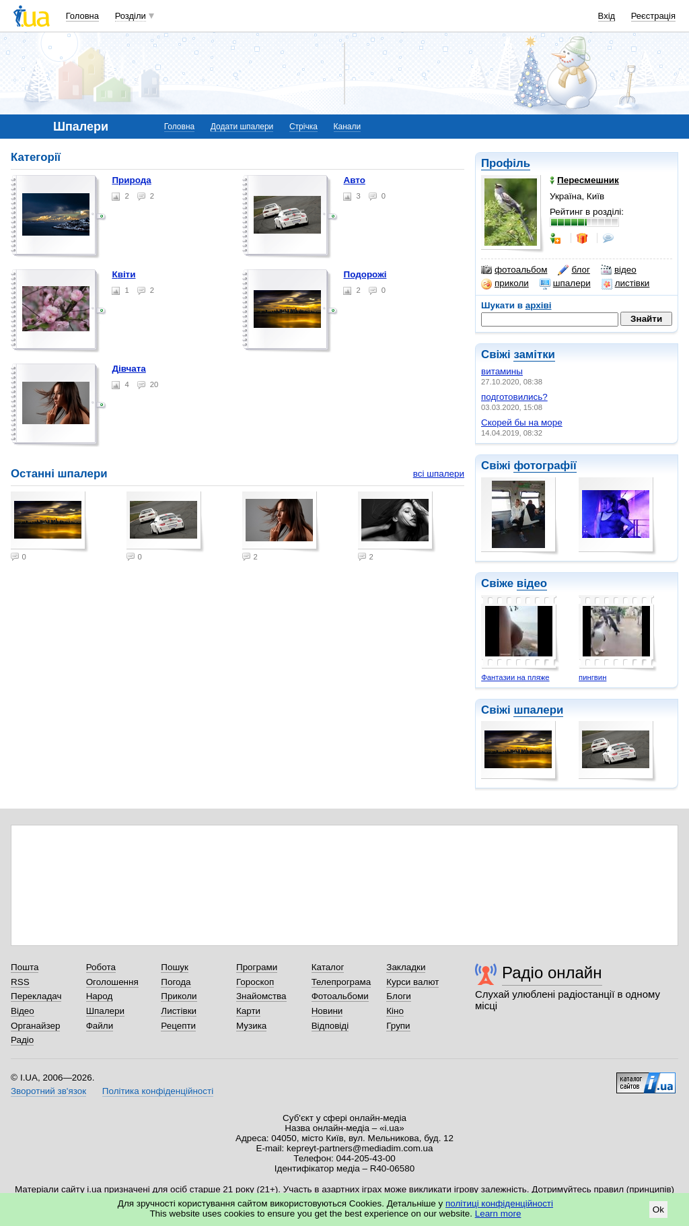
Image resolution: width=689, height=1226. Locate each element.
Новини (327, 1011)
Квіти (123, 274)
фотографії (544, 465)
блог (573, 270)
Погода (175, 982)
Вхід (607, 16)
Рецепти (178, 1026)
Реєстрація (653, 16)
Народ (99, 996)
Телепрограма (341, 982)
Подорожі (364, 274)
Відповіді (330, 1026)
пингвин (592, 677)
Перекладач (36, 996)
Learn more (498, 1213)
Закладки (405, 967)
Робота (101, 967)
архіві (538, 305)
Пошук (174, 967)
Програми (256, 967)
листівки (626, 283)
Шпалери (105, 1011)
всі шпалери (438, 474)
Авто (354, 180)
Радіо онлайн (552, 972)
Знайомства (261, 996)
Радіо (22, 1040)
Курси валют (412, 982)
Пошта (24, 967)
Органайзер (35, 1026)
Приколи (178, 996)
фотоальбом (514, 270)
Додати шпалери (242, 126)
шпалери (565, 283)
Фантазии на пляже (515, 677)
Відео (22, 1011)
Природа (131, 180)
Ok (658, 1209)
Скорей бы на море (522, 422)
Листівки (178, 1011)
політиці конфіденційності (499, 1203)
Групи (398, 1026)
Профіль (505, 163)
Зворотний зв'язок (48, 1091)
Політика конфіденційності (157, 1091)
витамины (502, 371)
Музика (251, 1026)
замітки (534, 354)
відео (619, 270)
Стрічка (303, 126)
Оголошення (112, 982)
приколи (505, 283)
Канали (347, 126)
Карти (248, 1011)
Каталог (328, 967)
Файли (100, 1026)
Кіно (395, 1011)
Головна (82, 16)
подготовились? (514, 397)
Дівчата (128, 369)
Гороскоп (255, 982)
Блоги (398, 996)
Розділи (130, 16)
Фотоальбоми (340, 996)
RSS (20, 982)
